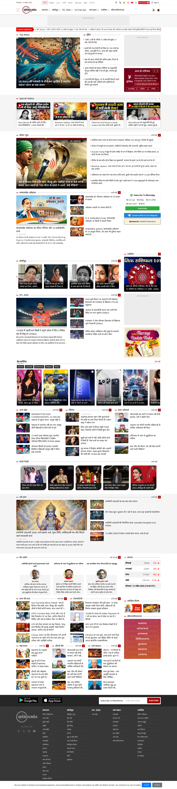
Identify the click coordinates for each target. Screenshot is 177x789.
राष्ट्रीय (44, 725)
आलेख (69, 729)
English (51, 3)
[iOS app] (52, 700)
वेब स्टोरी (70, 722)
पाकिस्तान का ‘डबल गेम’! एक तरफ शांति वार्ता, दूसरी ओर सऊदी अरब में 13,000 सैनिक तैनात (125, 174)
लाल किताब (141, 729)
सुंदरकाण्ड (142, 644)
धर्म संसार (97, 468)
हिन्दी (45, 3)
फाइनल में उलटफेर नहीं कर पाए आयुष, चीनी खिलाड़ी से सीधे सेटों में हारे (46, 426)
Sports (20, 367)
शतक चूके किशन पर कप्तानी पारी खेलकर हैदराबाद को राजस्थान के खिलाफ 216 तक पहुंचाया (101, 302)
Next (78, 62)
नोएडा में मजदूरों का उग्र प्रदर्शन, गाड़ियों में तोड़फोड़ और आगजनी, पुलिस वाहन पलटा (121, 146)
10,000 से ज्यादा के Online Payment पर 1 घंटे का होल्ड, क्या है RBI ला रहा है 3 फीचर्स (102, 616)
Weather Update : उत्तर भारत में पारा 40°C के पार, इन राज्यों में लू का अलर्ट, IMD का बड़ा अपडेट (124, 167)
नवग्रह (139, 752)
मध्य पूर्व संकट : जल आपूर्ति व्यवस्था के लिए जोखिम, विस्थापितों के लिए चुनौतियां (111, 674)
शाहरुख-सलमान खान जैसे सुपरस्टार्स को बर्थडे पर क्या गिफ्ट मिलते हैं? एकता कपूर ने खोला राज (96, 419)
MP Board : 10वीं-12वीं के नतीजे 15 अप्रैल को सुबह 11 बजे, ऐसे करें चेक (72, 29)
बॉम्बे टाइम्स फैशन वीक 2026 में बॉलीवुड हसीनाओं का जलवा (60, 486)
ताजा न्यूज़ (131, 200)
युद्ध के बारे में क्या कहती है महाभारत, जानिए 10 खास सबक (40, 663)
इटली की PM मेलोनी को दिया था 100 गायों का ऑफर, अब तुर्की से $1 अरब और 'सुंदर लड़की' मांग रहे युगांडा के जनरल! (102, 51)
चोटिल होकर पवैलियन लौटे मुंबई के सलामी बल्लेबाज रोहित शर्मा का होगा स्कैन (102, 332)
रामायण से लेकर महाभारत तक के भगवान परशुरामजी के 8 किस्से (39, 685)
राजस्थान (45, 756)
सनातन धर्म (116, 718)
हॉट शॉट (69, 718)
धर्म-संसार (93, 9)
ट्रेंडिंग (89, 34)
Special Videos (26, 98)
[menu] (18, 10)
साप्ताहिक (131, 89)
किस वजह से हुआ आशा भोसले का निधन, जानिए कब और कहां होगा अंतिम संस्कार (30, 285)
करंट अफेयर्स (123, 409)
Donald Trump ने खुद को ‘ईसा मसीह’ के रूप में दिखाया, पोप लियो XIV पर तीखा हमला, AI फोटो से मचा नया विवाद (125, 153)
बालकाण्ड (142, 623)
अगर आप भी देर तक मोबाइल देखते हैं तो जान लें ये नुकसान (101, 625)
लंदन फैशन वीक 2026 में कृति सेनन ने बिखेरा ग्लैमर (115, 486)
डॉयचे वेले (59, 645)
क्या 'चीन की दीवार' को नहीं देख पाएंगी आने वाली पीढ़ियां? (145, 447)
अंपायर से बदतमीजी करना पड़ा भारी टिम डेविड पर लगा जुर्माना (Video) (101, 311)
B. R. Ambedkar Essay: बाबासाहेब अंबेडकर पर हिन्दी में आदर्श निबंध (100, 219)
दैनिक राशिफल (142, 714)
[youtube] (29, 731)
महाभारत (23, 645)
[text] (33, 112)
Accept (146, 785)
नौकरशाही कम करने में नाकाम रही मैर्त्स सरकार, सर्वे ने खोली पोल (145, 415)
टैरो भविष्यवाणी (142, 737)
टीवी (68, 756)
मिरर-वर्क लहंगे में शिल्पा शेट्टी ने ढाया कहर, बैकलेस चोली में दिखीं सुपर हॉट (95, 428)
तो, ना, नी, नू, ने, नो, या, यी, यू (146, 84)
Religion (49, 367)
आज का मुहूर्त (141, 722)
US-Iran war (80, 9)
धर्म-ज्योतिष (152, 200)
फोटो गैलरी (24, 461)
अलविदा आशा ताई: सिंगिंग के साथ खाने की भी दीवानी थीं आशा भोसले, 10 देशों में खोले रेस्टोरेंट (81, 285)
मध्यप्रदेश (45, 741)
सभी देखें (154, 135)
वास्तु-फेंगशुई (141, 733)
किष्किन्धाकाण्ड (142, 638)
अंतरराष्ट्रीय (46, 729)
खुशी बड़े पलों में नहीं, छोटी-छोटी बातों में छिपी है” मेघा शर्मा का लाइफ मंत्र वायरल (95, 440)
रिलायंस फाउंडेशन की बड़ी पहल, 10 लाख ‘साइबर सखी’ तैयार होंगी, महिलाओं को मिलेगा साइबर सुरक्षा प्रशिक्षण (101, 605)
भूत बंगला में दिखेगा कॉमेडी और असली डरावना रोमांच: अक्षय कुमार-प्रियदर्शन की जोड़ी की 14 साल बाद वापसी (96, 451)
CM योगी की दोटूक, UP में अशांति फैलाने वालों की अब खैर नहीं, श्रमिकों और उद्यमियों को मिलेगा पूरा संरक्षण (102, 82)
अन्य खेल (23, 409)
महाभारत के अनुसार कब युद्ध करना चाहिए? (39, 653)
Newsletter (143, 3)
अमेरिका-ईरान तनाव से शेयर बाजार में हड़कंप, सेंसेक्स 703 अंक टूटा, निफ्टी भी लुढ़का (122, 140)
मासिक (142, 89)
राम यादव (35, 581)
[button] (155, 2)
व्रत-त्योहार (116, 733)
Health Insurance (142, 221)
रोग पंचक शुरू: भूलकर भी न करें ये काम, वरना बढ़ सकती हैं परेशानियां (132, 512)
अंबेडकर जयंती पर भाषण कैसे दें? (98, 207)
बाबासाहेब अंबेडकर (27, 192)
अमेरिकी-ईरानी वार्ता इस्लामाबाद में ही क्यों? (35, 564)
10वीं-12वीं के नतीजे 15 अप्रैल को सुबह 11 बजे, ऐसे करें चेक (100, 41)
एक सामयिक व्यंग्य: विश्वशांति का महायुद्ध (102, 563)
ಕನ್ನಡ (85, 3)
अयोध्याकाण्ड (142, 628)
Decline (157, 785)
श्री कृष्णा (116, 722)
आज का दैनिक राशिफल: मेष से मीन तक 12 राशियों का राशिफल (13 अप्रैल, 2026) (142, 287)
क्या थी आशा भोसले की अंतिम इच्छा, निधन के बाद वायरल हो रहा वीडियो (101, 60)
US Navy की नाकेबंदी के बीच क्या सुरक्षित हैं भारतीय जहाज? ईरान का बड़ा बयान (44, 83)
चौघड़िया (140, 744)
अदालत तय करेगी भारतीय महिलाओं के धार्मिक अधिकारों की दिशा (145, 426)
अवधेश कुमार (68, 581)
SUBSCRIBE (142, 208)
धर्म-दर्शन (116, 737)
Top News (24, 34)
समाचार (45, 9)
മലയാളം (78, 3)
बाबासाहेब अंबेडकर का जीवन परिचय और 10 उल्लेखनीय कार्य (40, 229)
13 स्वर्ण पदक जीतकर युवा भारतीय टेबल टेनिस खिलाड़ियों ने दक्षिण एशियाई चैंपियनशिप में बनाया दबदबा (45, 438)
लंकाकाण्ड (142, 649)
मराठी (64, 3)
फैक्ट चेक (46, 771)
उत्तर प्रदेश (46, 718)
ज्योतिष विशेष (133, 600)
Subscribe (153, 700)
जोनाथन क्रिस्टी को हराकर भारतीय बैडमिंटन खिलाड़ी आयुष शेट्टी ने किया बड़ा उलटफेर (45, 449)
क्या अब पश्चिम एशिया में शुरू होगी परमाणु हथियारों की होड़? (74, 685)
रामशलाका (140, 741)
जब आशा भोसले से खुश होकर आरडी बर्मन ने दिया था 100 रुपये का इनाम (107, 285)
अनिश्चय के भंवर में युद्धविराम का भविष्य (143, 437)
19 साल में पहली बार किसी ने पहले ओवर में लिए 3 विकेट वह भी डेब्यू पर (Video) (40, 332)
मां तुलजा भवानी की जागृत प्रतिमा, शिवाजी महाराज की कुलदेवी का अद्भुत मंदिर (86, 486)
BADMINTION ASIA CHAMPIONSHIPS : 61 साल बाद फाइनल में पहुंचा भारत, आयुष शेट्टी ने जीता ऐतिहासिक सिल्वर (45, 417)
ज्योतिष (104, 9)
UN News (96, 645)
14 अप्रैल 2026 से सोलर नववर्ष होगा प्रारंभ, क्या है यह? (127, 533)
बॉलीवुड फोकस (72, 744)
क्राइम (44, 767)
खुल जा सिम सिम (72, 737)
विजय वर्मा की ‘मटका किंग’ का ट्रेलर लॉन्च (32, 486)
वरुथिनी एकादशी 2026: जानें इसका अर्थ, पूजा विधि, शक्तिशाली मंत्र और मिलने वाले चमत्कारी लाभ (50, 534)
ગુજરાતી (91, 3)
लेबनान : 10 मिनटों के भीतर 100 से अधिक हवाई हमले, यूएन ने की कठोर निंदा (111, 653)
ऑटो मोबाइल (47, 763)
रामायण (115, 725)
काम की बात (24, 598)
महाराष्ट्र (45, 752)
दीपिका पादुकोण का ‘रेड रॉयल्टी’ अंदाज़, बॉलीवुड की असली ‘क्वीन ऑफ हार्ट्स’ (143, 486)
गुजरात (45, 748)
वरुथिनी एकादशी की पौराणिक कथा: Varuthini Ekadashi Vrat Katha (130, 524)
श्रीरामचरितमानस (117, 9)
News (57, 367)
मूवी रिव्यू (69, 725)
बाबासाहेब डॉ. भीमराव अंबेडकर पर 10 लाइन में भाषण (102, 198)
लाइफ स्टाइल (132, 204)
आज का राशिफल (142, 71)
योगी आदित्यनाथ (48, 714)
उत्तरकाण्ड (142, 654)
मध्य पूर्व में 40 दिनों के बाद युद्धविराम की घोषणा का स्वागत (111, 663)
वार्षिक (153, 89)
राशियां (139, 725)
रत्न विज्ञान (140, 756)
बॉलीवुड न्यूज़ (71, 714)
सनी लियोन (70, 752)
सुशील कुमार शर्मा (102, 581)
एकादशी (115, 714)
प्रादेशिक (45, 737)
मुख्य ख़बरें (46, 722)
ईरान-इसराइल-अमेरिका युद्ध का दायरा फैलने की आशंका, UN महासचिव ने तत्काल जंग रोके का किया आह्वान (111, 685)
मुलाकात (69, 759)
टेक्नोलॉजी (77, 598)
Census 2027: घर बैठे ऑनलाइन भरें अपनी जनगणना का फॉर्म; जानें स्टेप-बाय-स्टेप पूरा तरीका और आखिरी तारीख (48, 637)
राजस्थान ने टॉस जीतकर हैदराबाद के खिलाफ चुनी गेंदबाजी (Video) (102, 322)
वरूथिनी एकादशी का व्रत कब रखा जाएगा (121, 501)
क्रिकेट (143, 204)
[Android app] (28, 700)
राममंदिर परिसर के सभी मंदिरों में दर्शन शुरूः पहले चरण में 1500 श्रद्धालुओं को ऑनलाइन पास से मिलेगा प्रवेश (124, 182)
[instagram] (34, 731)
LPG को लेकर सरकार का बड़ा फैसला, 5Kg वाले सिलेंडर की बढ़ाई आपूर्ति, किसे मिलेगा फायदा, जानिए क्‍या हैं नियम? (48, 627)
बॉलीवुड (55, 9)
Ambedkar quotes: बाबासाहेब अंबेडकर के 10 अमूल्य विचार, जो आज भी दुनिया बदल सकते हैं (103, 231)
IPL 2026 (66, 9)
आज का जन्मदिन (142, 718)
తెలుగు (70, 3)
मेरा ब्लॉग (23, 557)
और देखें (157, 361)
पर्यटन (69, 733)
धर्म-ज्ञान (23, 497)
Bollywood (39, 367)
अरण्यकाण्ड (142, 633)
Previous (18, 62)
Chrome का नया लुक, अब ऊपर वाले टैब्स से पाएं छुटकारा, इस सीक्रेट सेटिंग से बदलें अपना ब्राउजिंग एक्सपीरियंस (102, 637)
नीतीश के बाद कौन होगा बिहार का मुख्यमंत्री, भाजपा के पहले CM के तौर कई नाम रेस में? (123, 160)
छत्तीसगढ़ (46, 744)
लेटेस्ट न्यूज (24, 135)
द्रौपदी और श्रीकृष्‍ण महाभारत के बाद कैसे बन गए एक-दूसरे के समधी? (39, 674)
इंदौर (44, 733)
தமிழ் (58, 3)
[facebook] (19, 731)
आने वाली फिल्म (72, 741)
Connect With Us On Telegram (142, 215)
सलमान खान (71, 748)
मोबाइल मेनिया (47, 778)
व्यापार (130, 557)
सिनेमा (71, 409)
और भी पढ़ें (113, 557)
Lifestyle (29, 367)
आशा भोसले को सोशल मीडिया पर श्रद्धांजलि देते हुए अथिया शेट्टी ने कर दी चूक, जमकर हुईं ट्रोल (101, 71)
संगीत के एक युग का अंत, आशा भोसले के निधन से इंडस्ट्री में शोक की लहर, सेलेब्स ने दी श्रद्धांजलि (54, 285)
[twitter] (24, 731)
